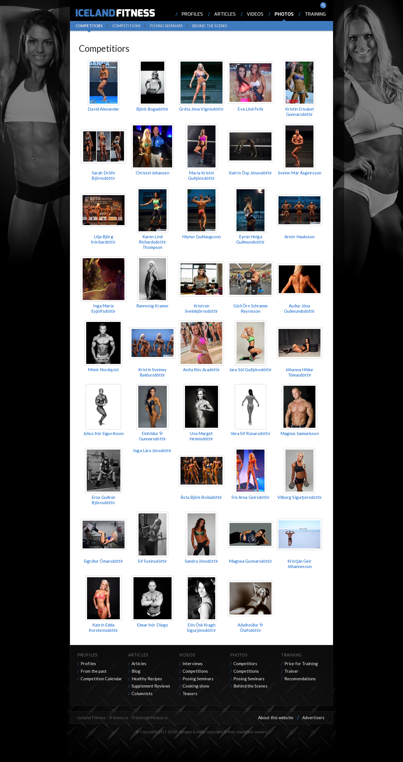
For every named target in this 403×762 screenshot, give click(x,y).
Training (315, 14)
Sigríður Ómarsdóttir (103, 561)
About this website (275, 717)
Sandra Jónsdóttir (201, 561)
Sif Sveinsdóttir (152, 561)
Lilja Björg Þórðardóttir (103, 239)
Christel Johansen (152, 172)
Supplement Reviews (151, 685)
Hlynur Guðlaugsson (201, 236)
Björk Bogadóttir (152, 108)
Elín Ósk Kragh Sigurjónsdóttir (201, 627)
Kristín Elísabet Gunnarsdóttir (299, 111)
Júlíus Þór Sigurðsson (103, 433)
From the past (94, 671)
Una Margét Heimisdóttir (201, 436)
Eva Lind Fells (250, 108)
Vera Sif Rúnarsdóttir (251, 433)
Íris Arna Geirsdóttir (250, 497)
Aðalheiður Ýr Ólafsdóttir (250, 627)
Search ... (323, 5)
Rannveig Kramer (152, 305)
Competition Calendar (101, 678)
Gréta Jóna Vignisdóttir (201, 108)
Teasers (189, 693)
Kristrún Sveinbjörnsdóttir (201, 308)
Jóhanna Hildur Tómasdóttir (299, 372)
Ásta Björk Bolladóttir (201, 497)
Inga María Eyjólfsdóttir (103, 308)
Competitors (89, 26)
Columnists (142, 693)
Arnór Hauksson (299, 236)
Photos (284, 14)
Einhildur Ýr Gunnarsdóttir (152, 436)
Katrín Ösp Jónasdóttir (250, 172)
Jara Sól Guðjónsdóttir (250, 369)
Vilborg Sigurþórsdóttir (299, 497)
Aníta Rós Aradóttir (201, 369)
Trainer (291, 671)
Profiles (192, 14)
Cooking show (195, 685)
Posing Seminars (166, 26)
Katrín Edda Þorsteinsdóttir (103, 627)
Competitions (126, 26)
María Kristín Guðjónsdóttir (201, 175)
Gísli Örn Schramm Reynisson (250, 308)
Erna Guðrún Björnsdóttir (103, 500)
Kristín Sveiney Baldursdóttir (152, 372)
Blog (136, 671)
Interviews (192, 663)
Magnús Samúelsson (299, 433)
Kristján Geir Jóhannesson (299, 563)
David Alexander (103, 108)
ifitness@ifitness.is (150, 717)
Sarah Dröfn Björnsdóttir (103, 175)
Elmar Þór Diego (152, 624)
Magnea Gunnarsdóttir (250, 561)
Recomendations (300, 678)
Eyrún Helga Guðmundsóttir (250, 239)
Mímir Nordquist (103, 369)
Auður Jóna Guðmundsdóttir (299, 308)
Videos (255, 14)
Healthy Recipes (147, 678)
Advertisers (313, 717)
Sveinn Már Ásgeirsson (299, 172)
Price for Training (301, 663)
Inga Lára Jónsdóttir (152, 450)
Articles (225, 14)
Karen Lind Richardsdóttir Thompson (152, 242)
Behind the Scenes (210, 26)
